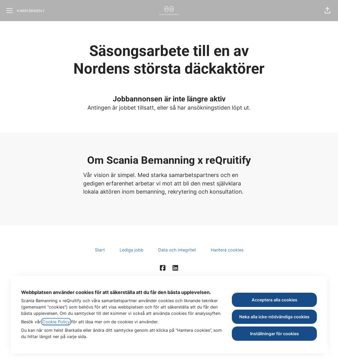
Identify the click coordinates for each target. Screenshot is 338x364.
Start (100, 250)
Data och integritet (177, 250)
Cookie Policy (56, 321)
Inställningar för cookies (274, 333)
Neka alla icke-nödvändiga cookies (274, 316)
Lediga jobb (131, 250)
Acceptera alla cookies (274, 299)
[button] (327, 10)
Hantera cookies (227, 250)
